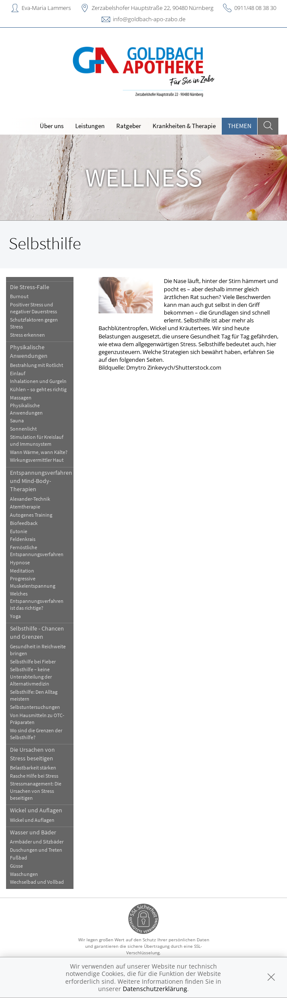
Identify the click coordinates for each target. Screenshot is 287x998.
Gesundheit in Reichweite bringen (38, 650)
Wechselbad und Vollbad (37, 882)
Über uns (52, 126)
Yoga (15, 616)
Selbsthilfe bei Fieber (33, 661)
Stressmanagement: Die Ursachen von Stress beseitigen (35, 790)
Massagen (21, 397)
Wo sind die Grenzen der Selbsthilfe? (36, 733)
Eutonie (18, 531)
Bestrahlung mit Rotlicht (36, 365)
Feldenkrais (22, 539)
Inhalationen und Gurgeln (38, 381)
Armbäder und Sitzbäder (37, 841)
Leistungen (90, 126)
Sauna (17, 420)
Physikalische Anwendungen (29, 351)
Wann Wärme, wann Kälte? (38, 452)
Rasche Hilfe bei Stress (34, 776)
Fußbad (18, 857)
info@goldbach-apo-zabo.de (149, 19)
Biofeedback (24, 523)
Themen (240, 126)
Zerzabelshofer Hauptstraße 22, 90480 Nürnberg (153, 8)
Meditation (22, 570)
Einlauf (18, 373)
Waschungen (24, 874)
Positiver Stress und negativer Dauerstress (33, 308)
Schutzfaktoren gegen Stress (34, 323)
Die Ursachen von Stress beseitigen (32, 754)
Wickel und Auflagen (36, 810)
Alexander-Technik (30, 499)
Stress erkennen (27, 335)
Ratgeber (128, 126)
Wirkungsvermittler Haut (37, 460)
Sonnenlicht (23, 428)
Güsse (16, 866)
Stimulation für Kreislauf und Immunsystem (37, 440)
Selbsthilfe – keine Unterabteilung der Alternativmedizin (31, 676)
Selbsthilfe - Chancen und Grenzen (37, 633)
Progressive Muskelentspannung (32, 582)
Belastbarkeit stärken (33, 767)
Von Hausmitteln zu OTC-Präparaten (37, 718)
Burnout (19, 296)
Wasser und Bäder (33, 832)
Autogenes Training (31, 515)
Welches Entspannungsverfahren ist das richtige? (37, 600)
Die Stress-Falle (29, 287)
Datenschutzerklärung (155, 989)
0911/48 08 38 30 (255, 8)
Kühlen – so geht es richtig (38, 389)
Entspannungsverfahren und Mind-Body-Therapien (41, 481)
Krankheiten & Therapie (184, 126)
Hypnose (20, 562)
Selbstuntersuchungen (35, 707)
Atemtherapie (25, 506)
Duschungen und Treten (36, 850)
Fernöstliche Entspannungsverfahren (37, 550)
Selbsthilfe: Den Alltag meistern (33, 695)
